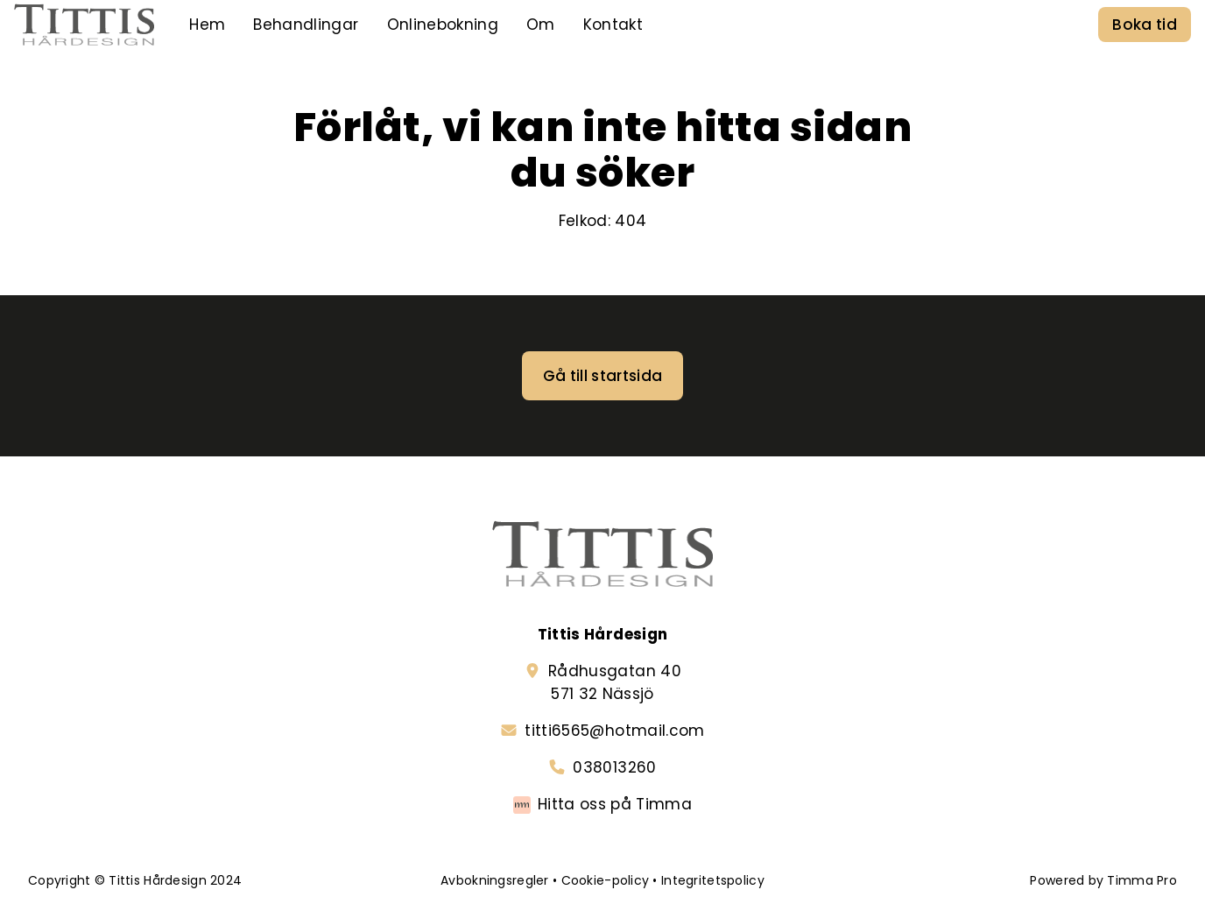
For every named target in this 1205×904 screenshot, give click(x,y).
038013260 (614, 767)
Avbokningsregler (494, 880)
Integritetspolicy (713, 880)
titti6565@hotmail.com (614, 730)
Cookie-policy (605, 880)
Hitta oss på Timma (615, 804)
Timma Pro (1142, 880)
